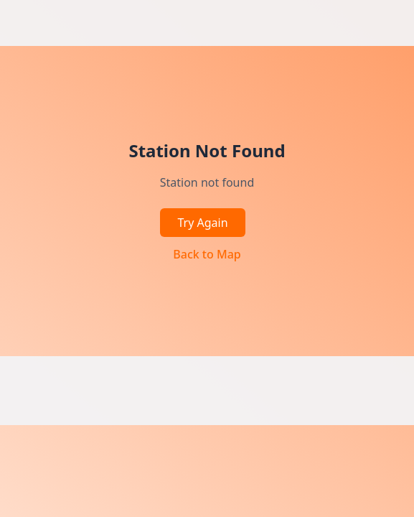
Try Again (202, 222)
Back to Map (206, 254)
